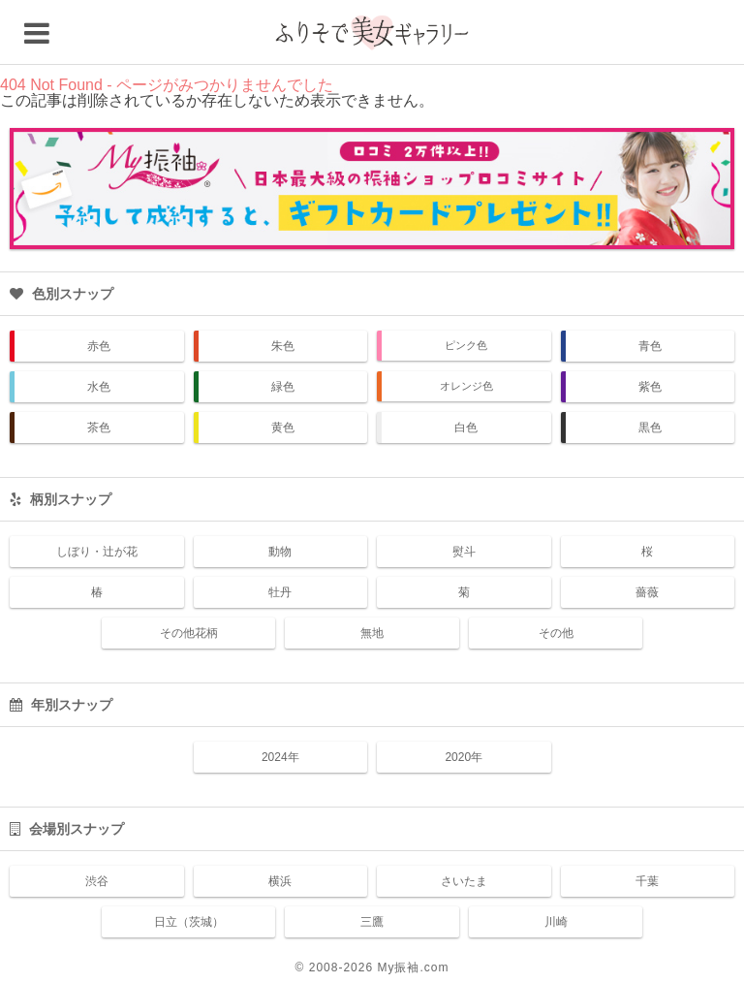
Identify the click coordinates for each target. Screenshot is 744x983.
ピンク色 (466, 345)
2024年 (280, 757)
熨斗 (464, 551)
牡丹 (280, 592)
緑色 (282, 387)
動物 (280, 551)
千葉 (647, 881)
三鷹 (372, 922)
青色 (650, 346)
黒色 (650, 427)
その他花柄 (189, 633)
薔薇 (647, 592)
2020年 (463, 757)
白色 (466, 427)
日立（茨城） (189, 922)
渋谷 (96, 881)
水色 (98, 387)
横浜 (280, 881)
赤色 (98, 346)
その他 (556, 633)
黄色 (282, 427)
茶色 (98, 427)
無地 (372, 633)
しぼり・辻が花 (97, 551)
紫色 (650, 387)
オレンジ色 (466, 386)
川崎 (556, 922)
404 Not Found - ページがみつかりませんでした (166, 85)
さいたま (464, 881)
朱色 (282, 346)
